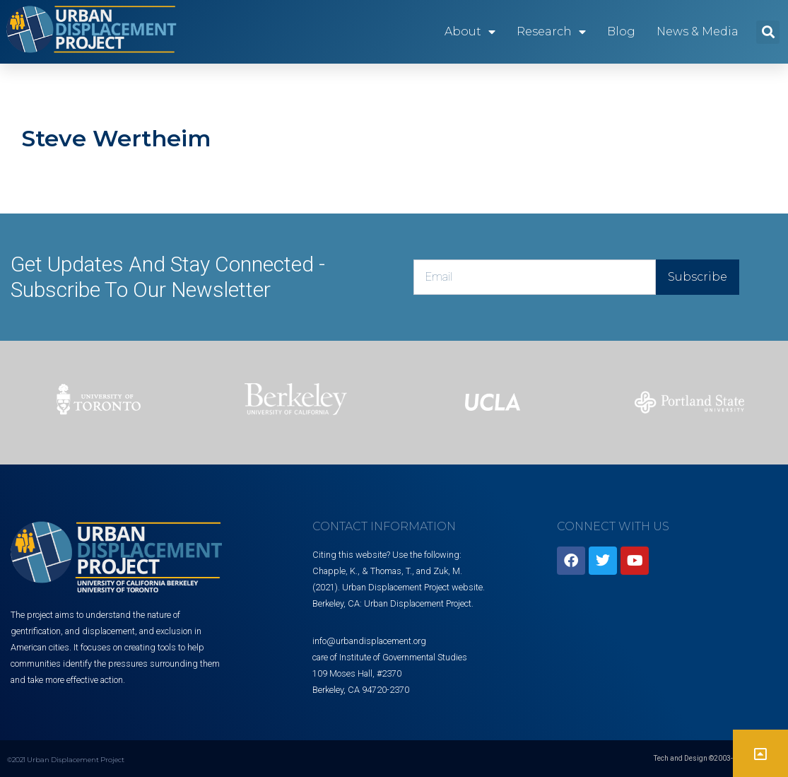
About (470, 32)
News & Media (698, 31)
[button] (768, 32)
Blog (621, 31)
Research (551, 32)
